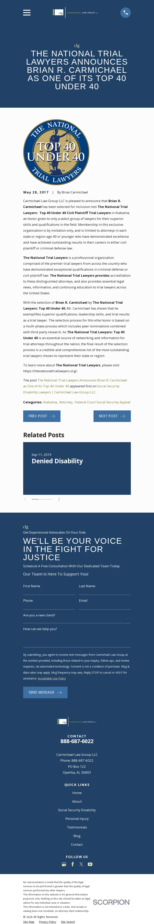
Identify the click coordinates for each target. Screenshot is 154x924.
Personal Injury (77, 818)
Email (83, 600)
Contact (77, 844)
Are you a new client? (39, 615)
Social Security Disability (77, 810)
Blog (77, 836)
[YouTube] (90, 864)
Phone (28, 600)
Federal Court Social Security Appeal (102, 402)
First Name (31, 586)
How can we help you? (40, 629)
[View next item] (61, 499)
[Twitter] (81, 864)
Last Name (87, 586)
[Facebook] (72, 864)
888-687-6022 (77, 741)
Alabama (50, 402)
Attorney (65, 402)
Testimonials (77, 827)
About (77, 801)
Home (77, 792)
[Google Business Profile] (64, 864)
